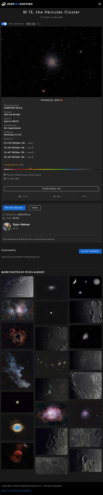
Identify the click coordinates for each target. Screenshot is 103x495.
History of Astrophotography (16, 491)
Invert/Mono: (51, 189)
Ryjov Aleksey (21, 224)
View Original (14, 208)
